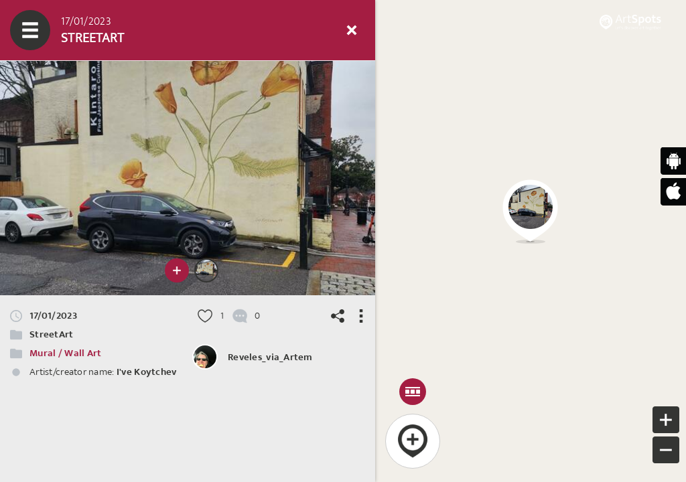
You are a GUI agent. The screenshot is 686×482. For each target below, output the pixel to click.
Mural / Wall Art (65, 353)
